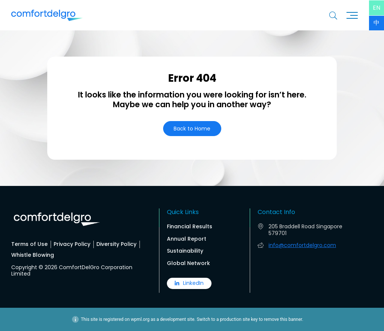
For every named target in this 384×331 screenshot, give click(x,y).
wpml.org (140, 319)
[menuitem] (376, 7)
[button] (192, 128)
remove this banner (283, 319)
